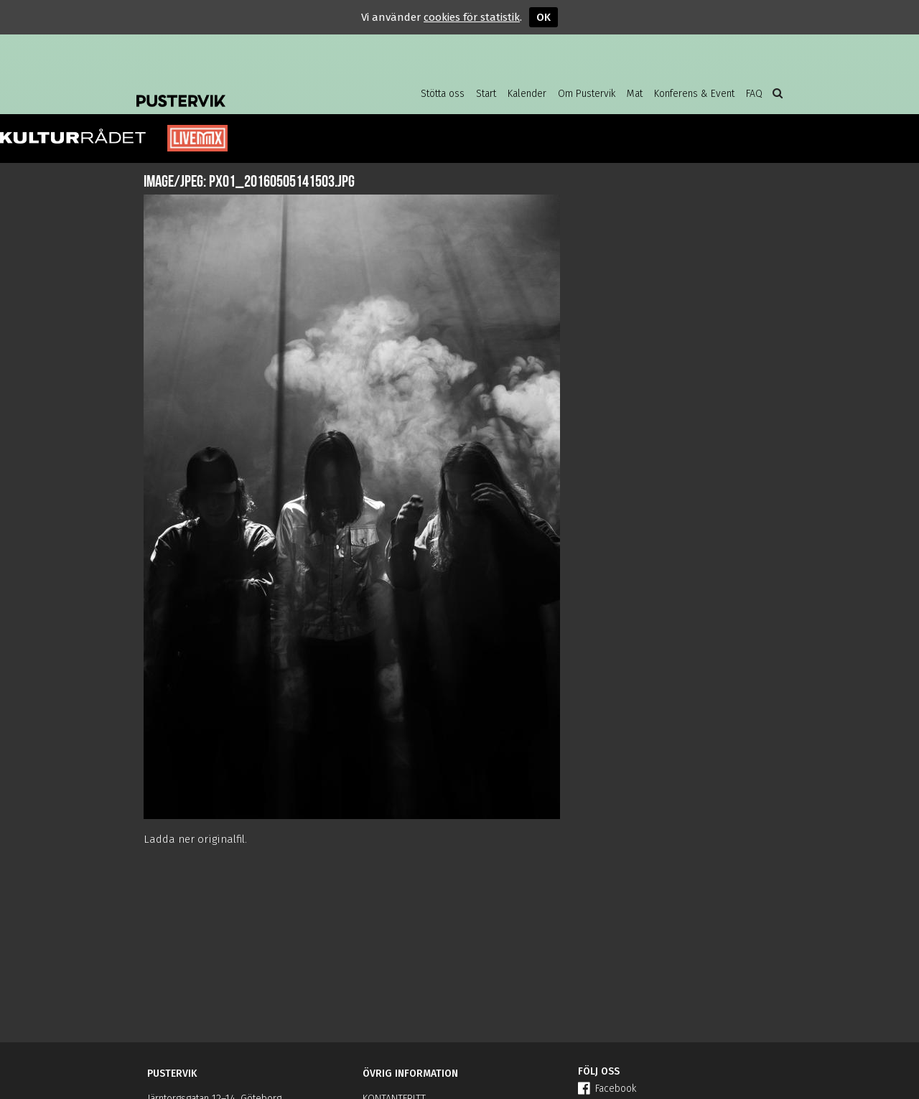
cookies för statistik (472, 17)
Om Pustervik (586, 94)
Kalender (527, 94)
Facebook (607, 1088)
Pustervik (251, 90)
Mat (635, 94)
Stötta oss (443, 94)
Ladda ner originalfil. (195, 839)
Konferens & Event (694, 94)
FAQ (754, 94)
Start (486, 94)
